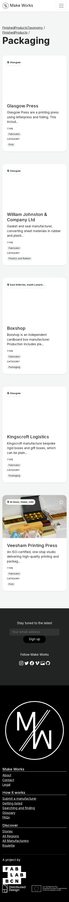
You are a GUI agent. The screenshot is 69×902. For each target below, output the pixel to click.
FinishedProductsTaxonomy (22, 28)
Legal (6, 784)
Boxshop (16, 328)
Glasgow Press (22, 106)
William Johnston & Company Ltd (27, 217)
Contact (8, 780)
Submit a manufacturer (19, 798)
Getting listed (12, 803)
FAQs (6, 817)
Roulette (8, 845)
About (6, 775)
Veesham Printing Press (32, 545)
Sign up (34, 639)
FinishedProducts (15, 32)
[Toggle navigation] (61, 6)
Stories (7, 831)
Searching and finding (18, 808)
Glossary (8, 813)
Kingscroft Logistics (28, 436)
